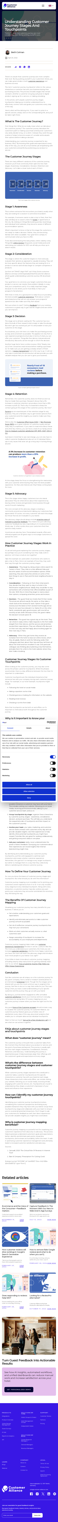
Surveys (8, 411)
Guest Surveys (6, 1428)
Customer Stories (45, 1416)
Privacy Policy (44, 1467)
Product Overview (7, 1419)
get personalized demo (19, 1389)
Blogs (4, 1464)
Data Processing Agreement (45, 1475)
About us (23, 1462)
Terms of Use (44, 1463)
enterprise (21, 982)
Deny (29, 798)
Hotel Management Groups (27, 1421)
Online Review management (6, 1424)
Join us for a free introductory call (35, 1020)
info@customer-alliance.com (39, 1489)
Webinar (4, 1468)
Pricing (42, 1423)
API (3, 1439)
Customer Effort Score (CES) (27, 422)
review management (21, 351)
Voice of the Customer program (24, 1007)
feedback (33, 305)
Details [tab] (29, 728)
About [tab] (48, 728)
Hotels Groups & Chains (28, 1417)
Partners (43, 1419)
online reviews (18, 243)
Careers (23, 1466)
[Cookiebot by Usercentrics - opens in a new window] (47, 722)
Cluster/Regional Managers (26, 1440)
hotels (35, 220)
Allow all (29, 784)
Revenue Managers (27, 1448)
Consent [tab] (10, 728)
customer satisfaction (20, 951)
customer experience (36, 81)
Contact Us (23, 1470)
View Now (22, 1220)
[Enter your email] (17, 1515)
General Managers (27, 1444)
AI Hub (4, 1432)
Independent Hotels (27, 1426)
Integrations (5, 1416)
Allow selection (28, 791)
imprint (42, 1471)
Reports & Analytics (8, 1436)
